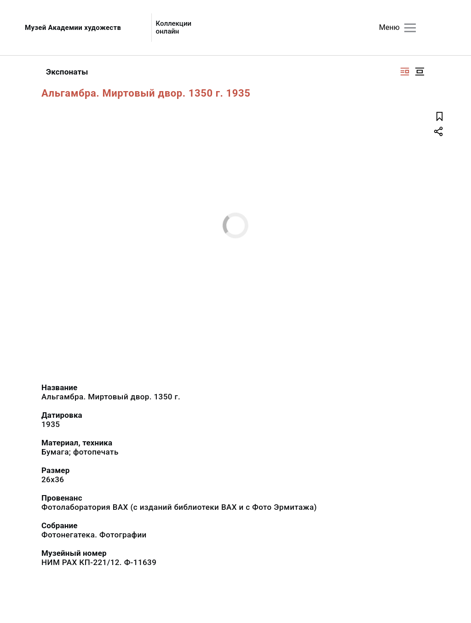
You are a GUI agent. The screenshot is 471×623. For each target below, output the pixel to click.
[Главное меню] (410, 28)
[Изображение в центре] (419, 71)
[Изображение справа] (404, 71)
